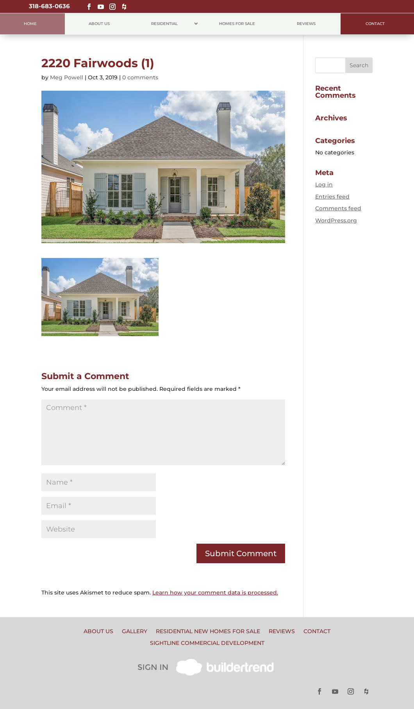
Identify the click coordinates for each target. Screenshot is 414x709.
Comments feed (338, 208)
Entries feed (332, 196)
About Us (99, 23)
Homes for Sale (237, 23)
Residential (164, 23)
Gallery (134, 631)
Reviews (306, 23)
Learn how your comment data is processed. (215, 592)
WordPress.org (336, 220)
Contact (375, 23)
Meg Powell (66, 77)
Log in (324, 184)
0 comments (140, 77)
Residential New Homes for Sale (208, 631)
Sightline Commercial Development (207, 643)
